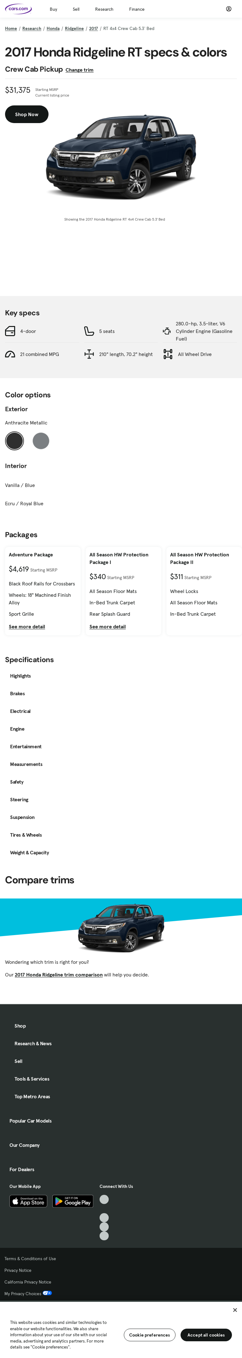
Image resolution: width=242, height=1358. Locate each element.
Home (11, 28)
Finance (137, 9)
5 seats (107, 331)
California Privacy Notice (27, 1282)
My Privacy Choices (28, 1293)
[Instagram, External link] (104, 1226)
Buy (53, 9)
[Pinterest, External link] (104, 1236)
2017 (93, 28)
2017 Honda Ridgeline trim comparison (59, 974)
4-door (28, 331)
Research (104, 9)
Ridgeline (74, 28)
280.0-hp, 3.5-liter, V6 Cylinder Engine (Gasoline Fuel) (204, 331)
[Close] (235, 1310)
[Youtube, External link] (104, 1217)
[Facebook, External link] (104, 1208)
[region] (121, 1329)
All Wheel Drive (195, 354)
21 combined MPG (39, 354)
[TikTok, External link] (104, 1199)
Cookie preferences (149, 1335)
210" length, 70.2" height (126, 354)
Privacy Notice (18, 1270)
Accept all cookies (206, 1335)
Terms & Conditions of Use (30, 1258)
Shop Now (26, 114)
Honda (53, 28)
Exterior (16, 409)
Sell (76, 9)
